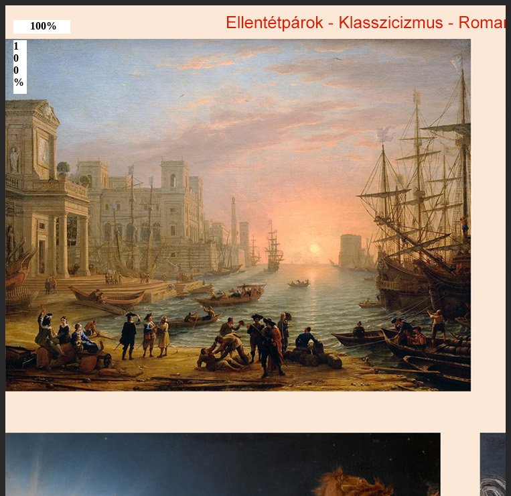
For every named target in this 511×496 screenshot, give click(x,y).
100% (43, 26)
